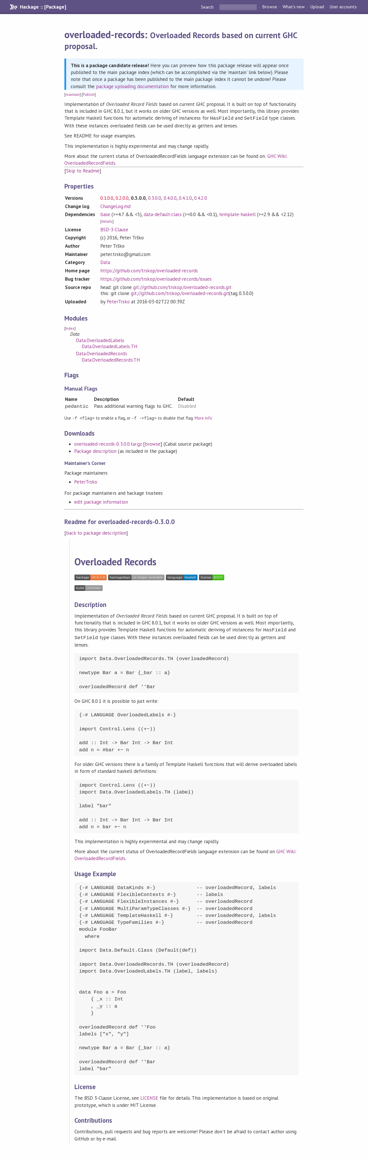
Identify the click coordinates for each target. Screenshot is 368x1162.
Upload (317, 7)
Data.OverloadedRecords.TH (111, 359)
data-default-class (162, 214)
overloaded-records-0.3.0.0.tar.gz (108, 443)
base (105, 214)
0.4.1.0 (185, 197)
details (106, 220)
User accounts (343, 7)
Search (208, 7)
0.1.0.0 (106, 197)
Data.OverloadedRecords (101, 353)
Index (70, 327)
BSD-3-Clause (114, 229)
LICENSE (149, 1096)
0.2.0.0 (122, 197)
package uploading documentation (132, 86)
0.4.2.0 (200, 197)
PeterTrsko (118, 301)
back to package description (96, 532)
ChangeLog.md (115, 206)
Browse (269, 7)
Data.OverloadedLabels (100, 340)
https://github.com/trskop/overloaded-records (149, 270)
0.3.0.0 (154, 197)
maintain (73, 94)
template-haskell (237, 214)
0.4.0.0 (170, 197)
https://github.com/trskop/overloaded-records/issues (156, 278)
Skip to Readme (82, 170)
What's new (294, 7)
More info (203, 417)
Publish (89, 94)
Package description (95, 450)
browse (152, 443)
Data (105, 262)
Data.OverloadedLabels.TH (109, 346)
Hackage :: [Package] (43, 6)
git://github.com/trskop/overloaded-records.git (182, 287)
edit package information (101, 501)
